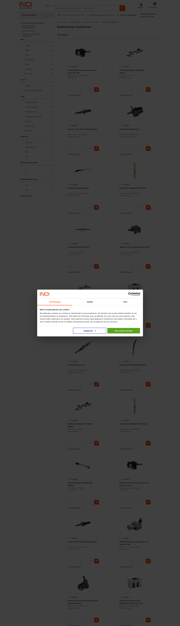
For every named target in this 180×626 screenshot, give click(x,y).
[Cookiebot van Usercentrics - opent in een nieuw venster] (130, 294)
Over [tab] (125, 302)
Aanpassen (90, 331)
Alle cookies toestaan (124, 331)
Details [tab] (90, 302)
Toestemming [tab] (55, 302)
